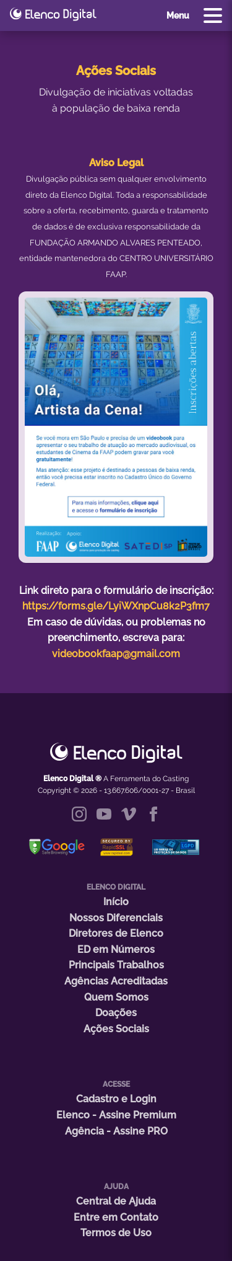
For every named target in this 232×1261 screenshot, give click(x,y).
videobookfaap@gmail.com (116, 654)
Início (116, 902)
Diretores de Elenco (116, 933)
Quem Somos (116, 997)
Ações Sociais (116, 1029)
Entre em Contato (116, 1217)
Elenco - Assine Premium (116, 1115)
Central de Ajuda (116, 1201)
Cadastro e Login (116, 1099)
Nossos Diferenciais (116, 918)
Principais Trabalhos (116, 965)
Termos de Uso (116, 1233)
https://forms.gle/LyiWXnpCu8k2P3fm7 (116, 606)
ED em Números (116, 949)
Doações (116, 1013)
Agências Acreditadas (116, 981)
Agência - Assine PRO (116, 1131)
